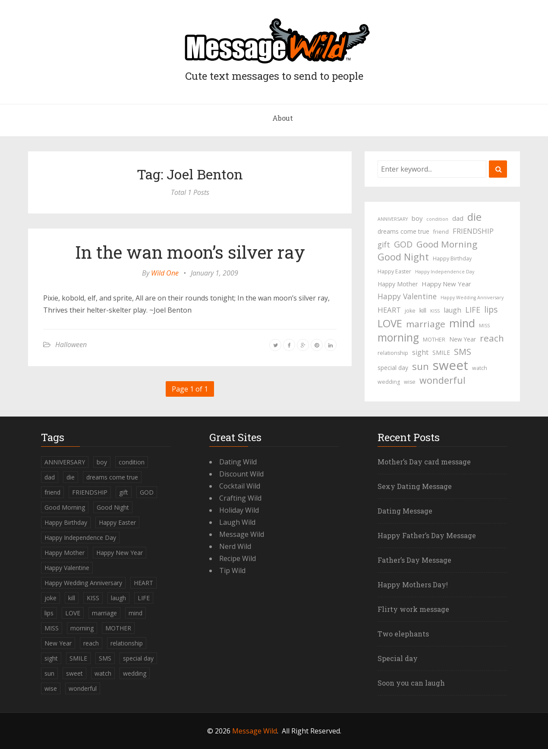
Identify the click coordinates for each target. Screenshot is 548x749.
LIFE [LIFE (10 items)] (472, 309)
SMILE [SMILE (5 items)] (441, 352)
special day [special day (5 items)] (393, 368)
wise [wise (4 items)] (410, 381)
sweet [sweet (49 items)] (450, 365)
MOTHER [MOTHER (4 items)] (434, 339)
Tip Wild (232, 570)
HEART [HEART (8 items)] (389, 310)
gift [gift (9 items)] (384, 244)
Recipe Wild (237, 558)
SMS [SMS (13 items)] (462, 351)
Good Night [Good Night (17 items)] (403, 257)
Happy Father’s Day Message (427, 535)
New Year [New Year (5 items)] (462, 339)
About (282, 117)
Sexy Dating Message (415, 486)
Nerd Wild (235, 546)
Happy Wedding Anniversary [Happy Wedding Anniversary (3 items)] (472, 298)
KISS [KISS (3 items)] (435, 311)
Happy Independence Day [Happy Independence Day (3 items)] (444, 272)
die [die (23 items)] (474, 217)
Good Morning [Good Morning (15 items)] (446, 244)
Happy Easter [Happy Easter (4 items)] (394, 271)
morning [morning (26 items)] (398, 338)
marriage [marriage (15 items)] (425, 324)
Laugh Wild (237, 522)
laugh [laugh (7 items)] (452, 310)
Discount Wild (241, 474)
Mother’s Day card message (424, 461)
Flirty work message (413, 609)
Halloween (71, 344)
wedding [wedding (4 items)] (389, 381)
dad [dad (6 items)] (457, 218)
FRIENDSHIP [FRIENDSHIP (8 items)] (473, 231)
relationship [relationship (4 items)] (393, 353)
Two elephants (403, 633)
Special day (398, 658)
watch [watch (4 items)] (479, 368)
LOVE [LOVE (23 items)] (390, 323)
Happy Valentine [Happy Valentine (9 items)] (407, 296)
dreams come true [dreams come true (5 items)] (403, 231)
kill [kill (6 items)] (422, 310)
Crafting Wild (240, 498)
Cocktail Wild (239, 486)
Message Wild (241, 534)
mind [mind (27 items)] (462, 323)
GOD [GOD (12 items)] (403, 244)
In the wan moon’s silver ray (190, 252)
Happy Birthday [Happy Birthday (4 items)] (452, 258)
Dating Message (405, 510)
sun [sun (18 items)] (420, 366)
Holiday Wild (239, 510)
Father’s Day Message (414, 559)
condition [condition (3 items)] (437, 219)
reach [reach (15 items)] (492, 338)
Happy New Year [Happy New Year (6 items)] (446, 283)
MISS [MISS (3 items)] (484, 326)
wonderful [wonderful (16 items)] (442, 380)
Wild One (165, 273)
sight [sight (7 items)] (420, 352)
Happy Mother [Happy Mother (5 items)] (398, 284)
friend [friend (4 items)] (441, 231)
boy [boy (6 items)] (417, 218)
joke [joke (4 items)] (410, 310)
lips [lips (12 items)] (491, 309)
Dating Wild (238, 462)
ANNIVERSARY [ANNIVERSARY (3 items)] (393, 219)
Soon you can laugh (411, 682)
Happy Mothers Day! (413, 584)
